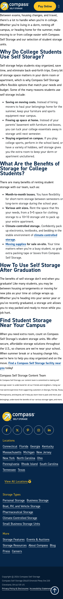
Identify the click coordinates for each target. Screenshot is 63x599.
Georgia (35, 446)
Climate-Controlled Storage (20, 518)
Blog (53, 545)
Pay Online (45, 6)
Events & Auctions (38, 539)
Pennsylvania (11, 464)
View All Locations (18, 481)
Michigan (28, 452)
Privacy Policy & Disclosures (15, 588)
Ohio (40, 458)
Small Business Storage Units (21, 523)
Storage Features (14, 539)
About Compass (38, 545)
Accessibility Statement (40, 588)
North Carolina (26, 458)
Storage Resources (15, 545)
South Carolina (49, 464)
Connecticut (10, 446)
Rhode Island (29, 464)
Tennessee (9, 469)
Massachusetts (12, 452)
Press (6, 551)
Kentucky (48, 446)
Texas (21, 469)
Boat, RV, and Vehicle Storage (21, 506)
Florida (23, 446)
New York (9, 458)
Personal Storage (14, 500)
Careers (17, 551)
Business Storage (38, 500)
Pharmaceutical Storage (18, 512)
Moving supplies (16, 244)
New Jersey (43, 452)
